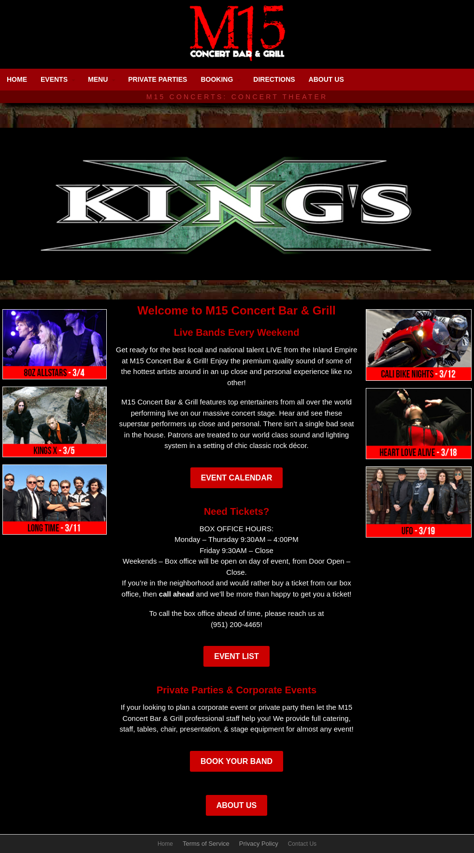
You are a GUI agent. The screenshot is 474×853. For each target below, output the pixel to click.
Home (165, 843)
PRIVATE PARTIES (157, 79)
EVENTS (54, 79)
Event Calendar (237, 478)
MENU (98, 79)
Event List (236, 656)
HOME (17, 79)
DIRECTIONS (274, 79)
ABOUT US (326, 79)
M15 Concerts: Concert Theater (237, 97)
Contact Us (302, 843)
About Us (236, 805)
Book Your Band (237, 761)
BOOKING (217, 79)
